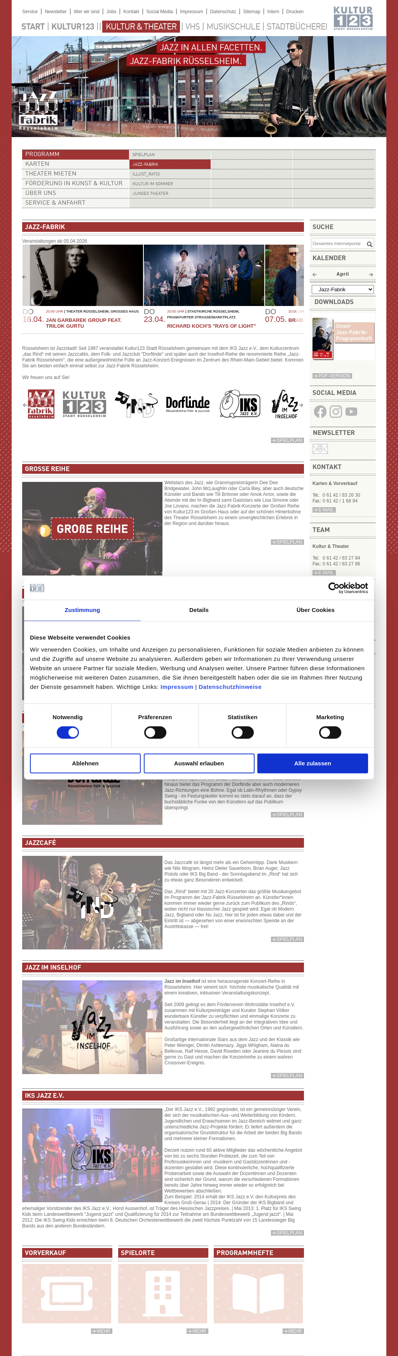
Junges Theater (150, 194)
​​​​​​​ (343, 358)
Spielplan (144, 155)
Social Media (159, 11)
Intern (273, 11)
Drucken (295, 11)
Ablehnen (85, 763)
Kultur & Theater (141, 27)
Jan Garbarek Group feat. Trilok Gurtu (84, 323)
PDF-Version (334, 376)
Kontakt (131, 11)
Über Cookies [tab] (316, 610)
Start (33, 27)
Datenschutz (223, 11)
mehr (103, 1331)
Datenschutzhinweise (230, 686)
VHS (192, 27)
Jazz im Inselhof (182, 981)
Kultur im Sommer (153, 184)
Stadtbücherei (297, 27)
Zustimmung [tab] (82, 610)
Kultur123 (72, 27)
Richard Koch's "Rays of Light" (211, 326)
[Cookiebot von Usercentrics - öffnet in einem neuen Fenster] (334, 588)
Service (30, 11)
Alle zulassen (312, 763)
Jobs (111, 11)
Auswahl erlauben (199, 763)
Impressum (177, 686)
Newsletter (56, 11)
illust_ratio (146, 174)
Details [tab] (199, 610)
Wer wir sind (87, 11)
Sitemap (251, 11)
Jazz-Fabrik (145, 165)
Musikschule (233, 27)
